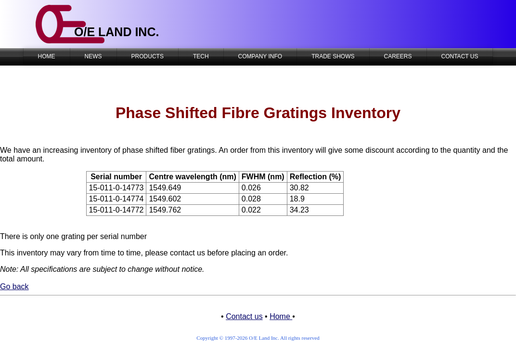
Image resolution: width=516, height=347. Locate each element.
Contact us (244, 316)
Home (281, 316)
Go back (14, 286)
